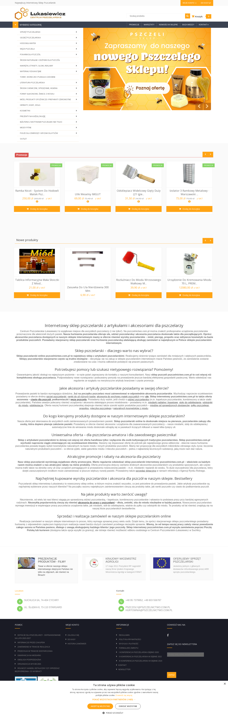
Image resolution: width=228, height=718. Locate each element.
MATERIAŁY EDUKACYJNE (49, 72)
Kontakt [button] (204, 25)
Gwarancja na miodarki (29, 655)
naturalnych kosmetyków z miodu (130, 408)
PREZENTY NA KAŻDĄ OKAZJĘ (49, 117)
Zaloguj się (73, 635)
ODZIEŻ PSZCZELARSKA (49, 38)
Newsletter (124, 669)
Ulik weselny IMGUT (139, 194)
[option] (38, 187)
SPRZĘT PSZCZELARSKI (49, 33)
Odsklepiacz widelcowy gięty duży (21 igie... (190, 192)
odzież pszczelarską (138, 399)
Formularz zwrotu (128, 648)
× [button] (225, 684)
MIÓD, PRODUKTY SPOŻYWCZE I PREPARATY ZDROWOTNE (49, 100)
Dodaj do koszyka (39, 208)
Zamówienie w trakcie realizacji (33, 647)
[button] (114, 699)
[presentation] (189, 662)
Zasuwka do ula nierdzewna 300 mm (139, 289)
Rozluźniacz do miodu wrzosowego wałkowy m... (190, 281)
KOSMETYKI (49, 111)
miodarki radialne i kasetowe (163, 402)
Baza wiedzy (188, 25)
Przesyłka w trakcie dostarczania (34, 651)
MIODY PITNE (49, 128)
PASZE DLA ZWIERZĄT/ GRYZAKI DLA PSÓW (49, 134)
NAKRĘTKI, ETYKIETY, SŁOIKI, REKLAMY (49, 66)
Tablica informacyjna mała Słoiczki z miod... (89, 281)
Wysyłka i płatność (128, 644)
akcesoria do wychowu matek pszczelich (118, 396)
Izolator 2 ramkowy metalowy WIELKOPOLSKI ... (38, 289)
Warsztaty (149, 25)
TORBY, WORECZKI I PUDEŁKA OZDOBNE (37, 77)
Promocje (134, 25)
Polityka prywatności (130, 639)
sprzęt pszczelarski (56, 396)
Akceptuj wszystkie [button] (100, 706)
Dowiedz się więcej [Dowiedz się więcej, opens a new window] (124, 695)
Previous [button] (205, 154)
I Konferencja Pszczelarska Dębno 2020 (139, 652)
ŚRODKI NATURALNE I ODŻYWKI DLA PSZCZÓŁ (40, 60)
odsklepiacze (36, 405)
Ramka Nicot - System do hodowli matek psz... (88, 192)
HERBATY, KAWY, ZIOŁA (30, 105)
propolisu (84, 408)
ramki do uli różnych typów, (82, 396)
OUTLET (23, 138)
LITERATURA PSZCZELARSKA (49, 83)
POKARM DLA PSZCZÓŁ (49, 55)
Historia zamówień (77, 644)
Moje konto (189, 3)
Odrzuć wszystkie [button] (128, 706)
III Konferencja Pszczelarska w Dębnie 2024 (140, 661)
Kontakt (122, 665)
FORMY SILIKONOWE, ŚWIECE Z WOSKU (49, 94)
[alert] (114, 699)
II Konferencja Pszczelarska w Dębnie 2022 (140, 657)
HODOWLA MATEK (49, 44)
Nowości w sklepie (168, 25)
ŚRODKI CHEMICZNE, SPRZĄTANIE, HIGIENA (49, 89)
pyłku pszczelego (200, 405)
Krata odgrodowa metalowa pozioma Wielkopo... (38, 192)
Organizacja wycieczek (29, 664)
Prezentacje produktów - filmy (52, 560)
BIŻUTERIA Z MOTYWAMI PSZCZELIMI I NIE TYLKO (49, 123)
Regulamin (124, 635)
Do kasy (206, 3)
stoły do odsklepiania (190, 402)
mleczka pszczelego (100, 408)
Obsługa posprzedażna (29, 660)
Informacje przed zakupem (31, 643)
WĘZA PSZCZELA (49, 49)
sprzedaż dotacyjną (146, 471)
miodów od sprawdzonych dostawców (170, 405)
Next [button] (210, 154)
